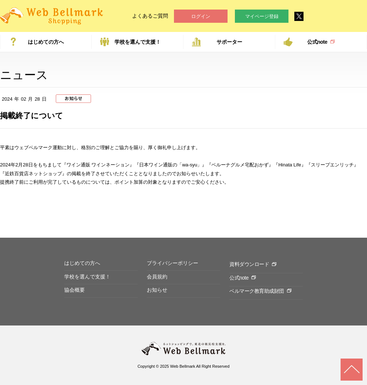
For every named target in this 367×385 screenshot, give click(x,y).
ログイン (200, 16)
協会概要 (74, 290)
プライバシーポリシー (172, 263)
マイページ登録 (262, 16)
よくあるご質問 (150, 16)
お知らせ (157, 290)
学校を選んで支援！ (138, 42)
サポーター (229, 42)
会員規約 (157, 277)
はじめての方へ (46, 42)
